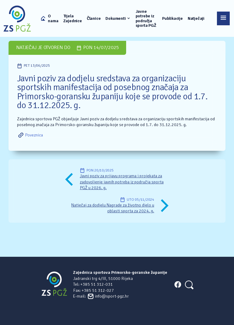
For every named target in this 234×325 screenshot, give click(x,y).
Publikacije (172, 18)
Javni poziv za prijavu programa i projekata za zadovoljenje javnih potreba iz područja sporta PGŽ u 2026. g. (122, 181)
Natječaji (196, 18)
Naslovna (42, 18)
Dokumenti (117, 18)
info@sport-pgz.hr (112, 296)
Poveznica (34, 135)
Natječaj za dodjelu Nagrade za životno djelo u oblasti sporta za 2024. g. (112, 208)
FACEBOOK (177, 284)
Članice (94, 18)
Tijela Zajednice (72, 18)
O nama (53, 18)
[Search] (189, 284)
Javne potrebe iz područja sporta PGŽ (146, 18)
